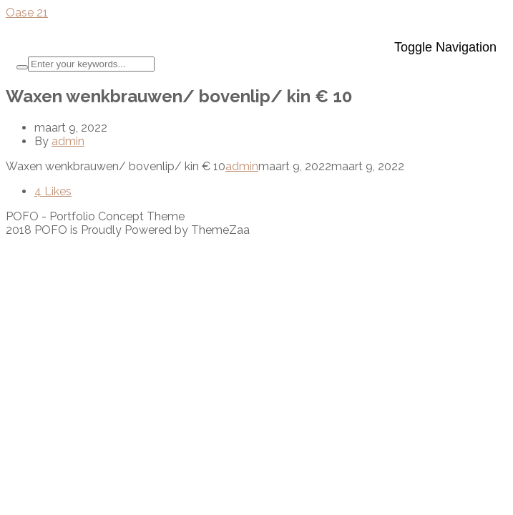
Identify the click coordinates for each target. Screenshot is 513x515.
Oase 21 (27, 12)
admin (68, 141)
